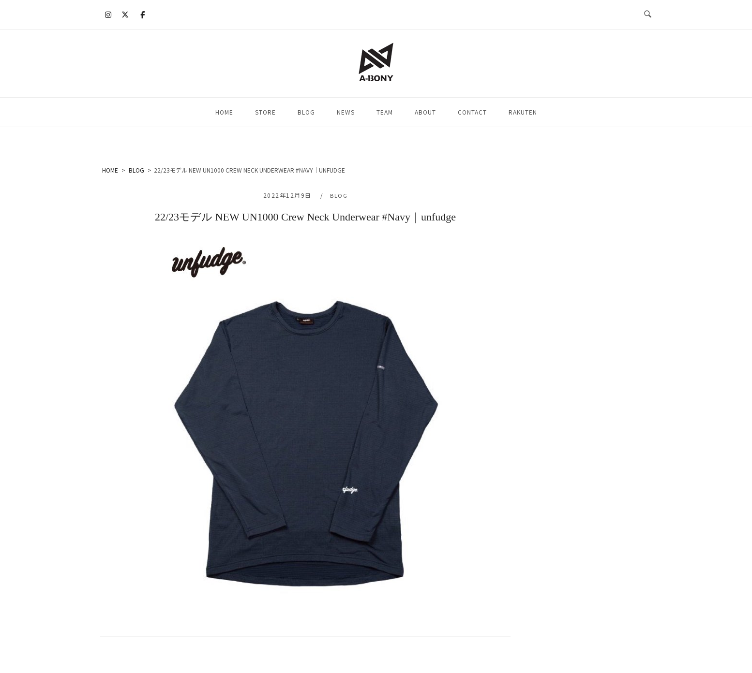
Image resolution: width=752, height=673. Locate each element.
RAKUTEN (523, 112)
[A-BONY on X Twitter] (125, 14)
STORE (265, 112)
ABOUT (425, 112)
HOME (224, 112)
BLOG (306, 112)
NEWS (346, 112)
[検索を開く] (648, 14)
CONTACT (472, 112)
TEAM (384, 112)
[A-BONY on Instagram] (108, 14)
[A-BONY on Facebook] (142, 14)
